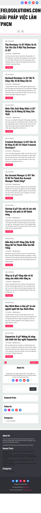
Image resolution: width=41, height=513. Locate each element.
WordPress (26, 487)
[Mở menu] (18, 31)
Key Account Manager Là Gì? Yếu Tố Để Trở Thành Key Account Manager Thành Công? (20, 178)
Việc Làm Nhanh (9, 41)
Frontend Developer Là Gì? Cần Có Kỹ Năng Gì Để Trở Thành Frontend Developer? (20, 144)
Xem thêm (9, 68)
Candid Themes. (27, 490)
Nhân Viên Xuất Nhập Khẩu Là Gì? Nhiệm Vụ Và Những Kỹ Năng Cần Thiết (20, 111)
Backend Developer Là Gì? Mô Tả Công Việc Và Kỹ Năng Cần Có (19, 79)
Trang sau (34, 362)
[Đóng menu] (22, 31)
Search (33, 389)
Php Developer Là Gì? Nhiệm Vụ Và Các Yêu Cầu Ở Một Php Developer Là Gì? (20, 47)
